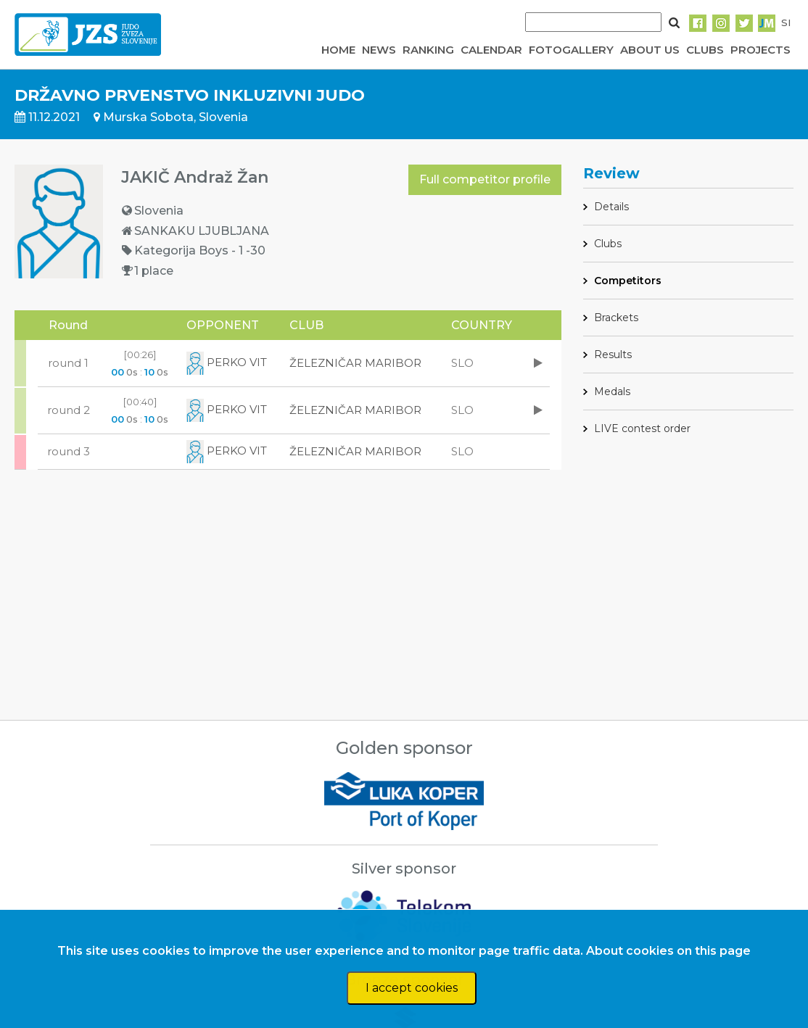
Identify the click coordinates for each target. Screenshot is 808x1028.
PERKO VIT (226, 362)
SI (786, 22)
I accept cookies (412, 988)
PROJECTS (760, 50)
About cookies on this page (668, 951)
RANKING (428, 50)
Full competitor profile (485, 179)
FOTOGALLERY (571, 50)
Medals (612, 391)
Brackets (616, 317)
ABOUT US (650, 50)
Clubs (608, 243)
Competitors (627, 280)
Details (611, 206)
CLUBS (705, 50)
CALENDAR (491, 50)
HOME (338, 50)
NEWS (379, 50)
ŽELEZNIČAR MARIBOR (355, 363)
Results (613, 354)
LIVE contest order (642, 428)
